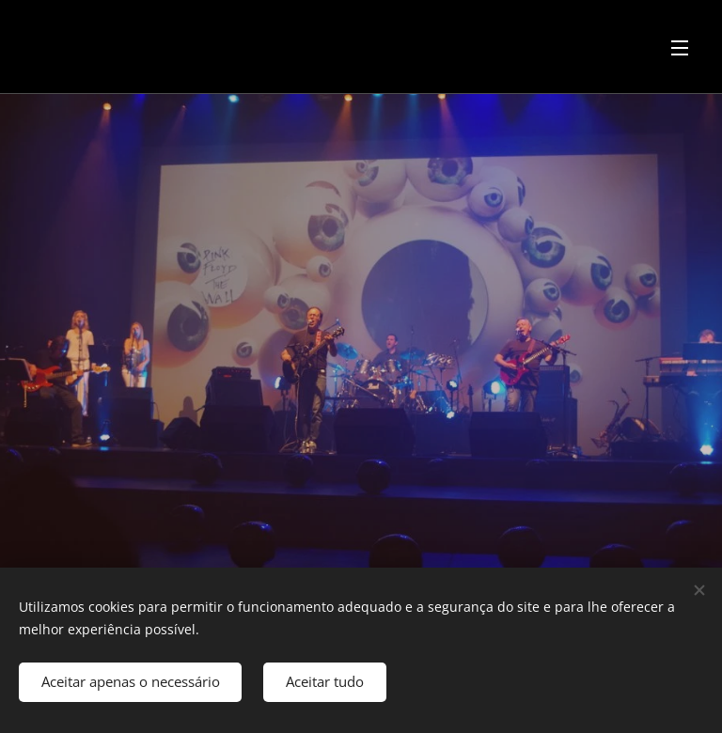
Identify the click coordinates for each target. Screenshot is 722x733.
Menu (679, 48)
